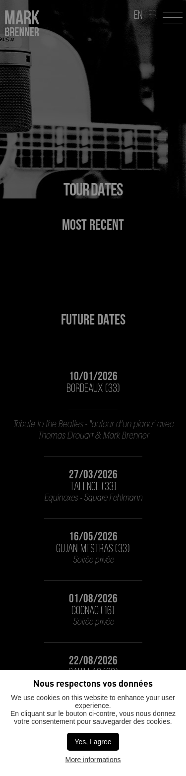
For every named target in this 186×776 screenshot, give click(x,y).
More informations (93, 760)
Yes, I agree (92, 742)
